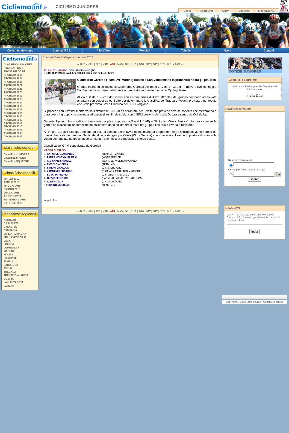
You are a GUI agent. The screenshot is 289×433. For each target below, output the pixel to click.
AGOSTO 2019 (12, 196)
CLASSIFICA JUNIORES (18, 64)
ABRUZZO (10, 219)
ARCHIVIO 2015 (13, 109)
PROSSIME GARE (14, 71)
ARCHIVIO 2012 (13, 119)
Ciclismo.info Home (20, 50)
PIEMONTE (10, 258)
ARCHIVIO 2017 (13, 102)
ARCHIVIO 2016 (13, 106)
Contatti (269, 50)
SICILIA (8, 268)
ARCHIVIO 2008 (13, 133)
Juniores (244, 10)
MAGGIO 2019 (12, 185)
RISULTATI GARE (14, 68)
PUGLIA (8, 261)
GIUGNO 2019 (12, 189)
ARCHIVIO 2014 (13, 113)
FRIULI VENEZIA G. (15, 237)
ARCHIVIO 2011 (13, 123)
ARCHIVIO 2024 (13, 78)
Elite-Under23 (266, 10)
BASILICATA (11, 223)
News (227, 50)
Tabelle (185, 50)
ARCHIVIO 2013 (13, 116)
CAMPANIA (10, 230)
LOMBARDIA (11, 247)
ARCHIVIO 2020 (13, 92)
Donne (188, 10)
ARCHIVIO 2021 (13, 88)
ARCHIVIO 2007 (13, 136)
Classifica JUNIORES (16, 154)
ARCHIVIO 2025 (13, 74)
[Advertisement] (19, 362)
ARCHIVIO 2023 (13, 81)
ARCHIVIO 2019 (13, 95)
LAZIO (7, 240)
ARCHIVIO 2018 (13, 99)
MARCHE (9, 251)
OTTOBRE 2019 (13, 203)
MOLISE (8, 254)
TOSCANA (10, 271)
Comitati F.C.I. (62, 50)
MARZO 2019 (11, 178)
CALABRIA (10, 226)
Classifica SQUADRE (16, 161)
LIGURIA (9, 244)
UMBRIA (9, 278)
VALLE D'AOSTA (14, 282)
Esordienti (207, 10)
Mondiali (144, 50)
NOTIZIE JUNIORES (245, 71)
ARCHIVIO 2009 (13, 129)
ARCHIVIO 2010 (12, 126)
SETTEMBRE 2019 (15, 199)
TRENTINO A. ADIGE (16, 275)
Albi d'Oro (103, 50)
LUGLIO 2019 (12, 192)
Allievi (225, 10)
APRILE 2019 (11, 182)
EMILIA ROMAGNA (15, 233)
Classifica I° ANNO (15, 157)
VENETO (9, 285)
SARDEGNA (11, 264)
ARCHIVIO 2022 (13, 85)
